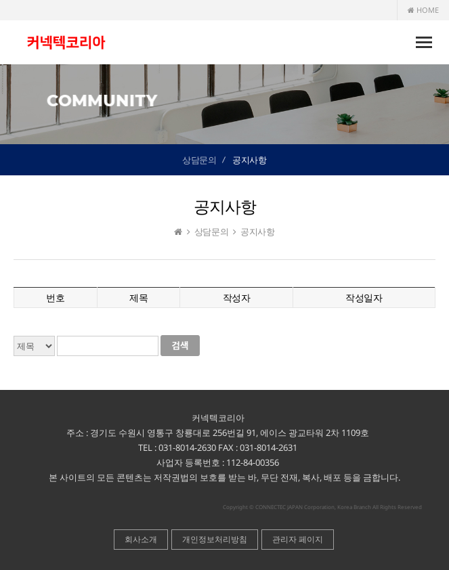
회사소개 (141, 539)
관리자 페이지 (297, 539)
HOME (423, 10)
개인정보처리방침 (214, 539)
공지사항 (249, 160)
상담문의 (199, 160)
